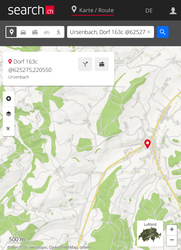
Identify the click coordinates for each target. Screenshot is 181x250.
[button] (171, 230)
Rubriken (9, 98)
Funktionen (9, 129)
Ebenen (9, 114)
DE (149, 10)
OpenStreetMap (63, 247)
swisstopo (38, 247)
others (85, 247)
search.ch (18, 247)
